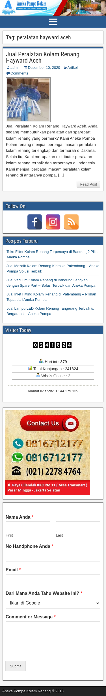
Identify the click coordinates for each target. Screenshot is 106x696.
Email (13, 569)
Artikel (73, 67)
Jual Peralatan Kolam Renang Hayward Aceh (42, 57)
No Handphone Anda (29, 546)
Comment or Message (31, 616)
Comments (19, 73)
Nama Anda (19, 517)
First (9, 535)
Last (59, 535)
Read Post (88, 184)
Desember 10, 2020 (44, 67)
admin (15, 67)
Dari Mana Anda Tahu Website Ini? (44, 593)
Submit (15, 666)
